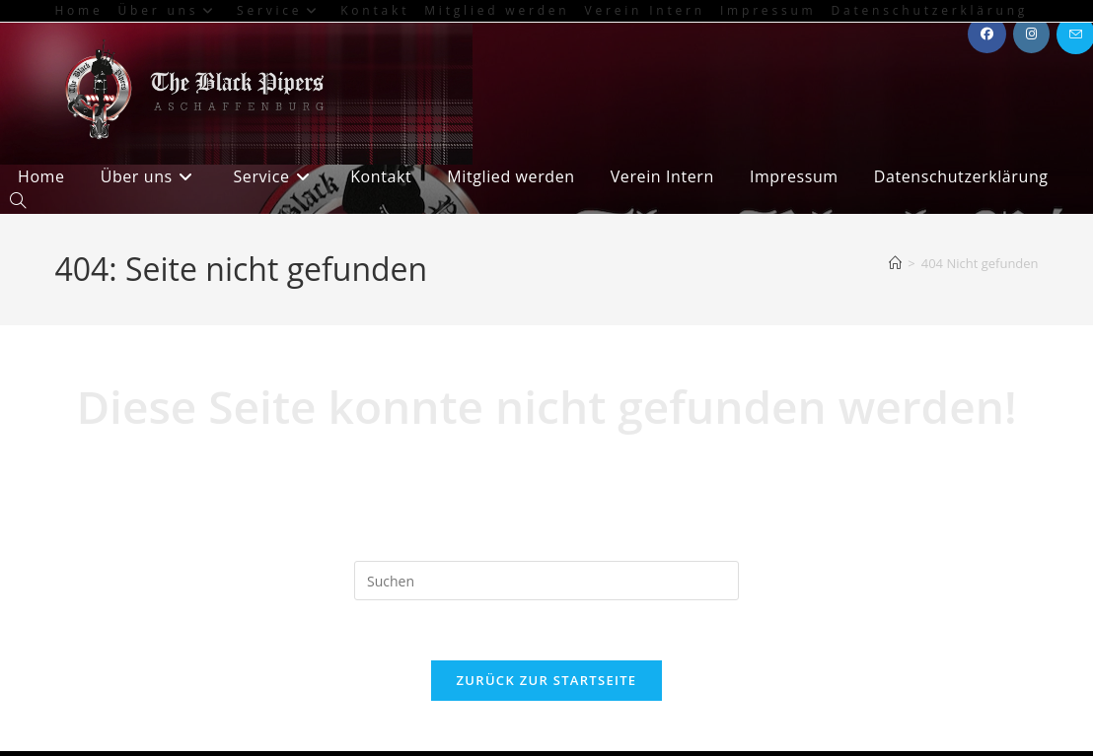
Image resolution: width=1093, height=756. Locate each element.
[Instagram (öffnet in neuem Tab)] (1031, 34)
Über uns (170, 10)
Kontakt (374, 10)
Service (281, 10)
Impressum (768, 10)
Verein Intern (645, 10)
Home (78, 10)
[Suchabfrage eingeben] (546, 580)
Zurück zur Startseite (547, 680)
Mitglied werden (496, 10)
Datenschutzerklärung (930, 10)
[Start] (895, 263)
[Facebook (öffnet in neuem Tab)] (987, 34)
